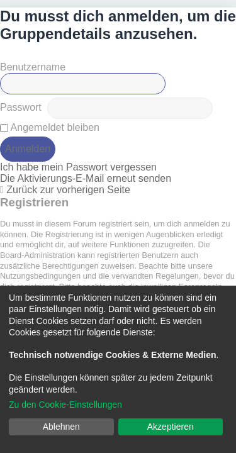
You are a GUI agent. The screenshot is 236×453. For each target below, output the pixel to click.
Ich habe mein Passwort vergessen (78, 167)
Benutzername (32, 67)
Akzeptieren (170, 427)
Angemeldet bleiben (49, 127)
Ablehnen (61, 427)
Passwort (21, 107)
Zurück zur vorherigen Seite (68, 189)
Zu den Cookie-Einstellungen (65, 405)
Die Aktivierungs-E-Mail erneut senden (85, 178)
